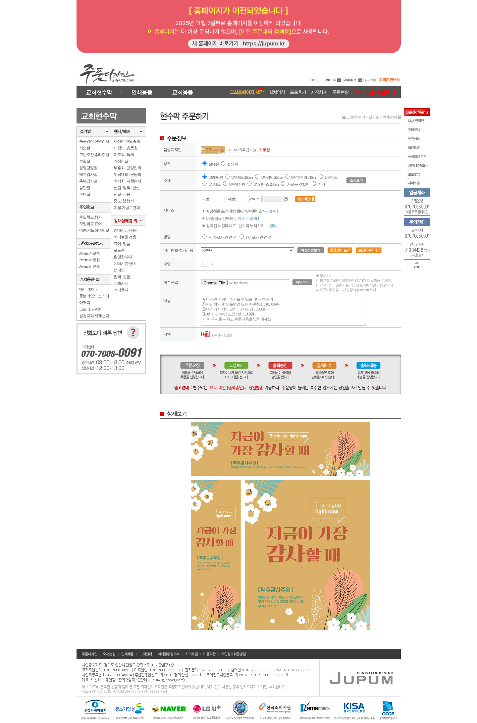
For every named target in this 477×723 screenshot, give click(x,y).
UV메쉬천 (237, 184)
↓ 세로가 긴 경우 (255, 237)
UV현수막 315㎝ (304, 177)
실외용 (232, 164)
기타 (321, 184)
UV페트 (331, 177)
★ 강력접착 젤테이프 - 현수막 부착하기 (240, 225)
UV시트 (214, 184)
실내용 (213, 164)
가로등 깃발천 (298, 184)
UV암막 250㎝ (272, 177)
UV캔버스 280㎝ (266, 184)
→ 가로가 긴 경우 (219, 237)
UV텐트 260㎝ (242, 177)
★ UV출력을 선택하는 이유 (230, 218)
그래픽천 (215, 177)
